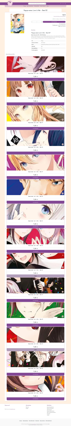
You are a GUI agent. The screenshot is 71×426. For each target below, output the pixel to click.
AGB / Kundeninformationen (51, 412)
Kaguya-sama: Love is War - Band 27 (35, 294)
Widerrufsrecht (49, 409)
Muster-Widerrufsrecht (50, 410)
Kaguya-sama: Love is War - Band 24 (35, 392)
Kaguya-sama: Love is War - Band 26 (35, 270)
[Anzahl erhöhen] (41, 22)
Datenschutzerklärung (50, 407)
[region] (17, 23)
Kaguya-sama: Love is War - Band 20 (35, 196)
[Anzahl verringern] (32, 22)
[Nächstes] (65, 228)
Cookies (48, 414)
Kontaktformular (12, 409)
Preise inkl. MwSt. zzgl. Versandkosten (60, 16)
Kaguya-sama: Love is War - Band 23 (35, 343)
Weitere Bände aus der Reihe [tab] (10, 54)
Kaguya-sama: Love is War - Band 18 (35, 147)
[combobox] (36, 4)
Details (35, 275)
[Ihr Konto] (63, 4)
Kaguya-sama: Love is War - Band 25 (35, 319)
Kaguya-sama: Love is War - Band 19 (35, 171)
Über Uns (27, 407)
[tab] (33, 30)
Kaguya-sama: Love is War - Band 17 (35, 122)
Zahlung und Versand (50, 408)
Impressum (48, 413)
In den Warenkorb (54, 21)
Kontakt (27, 408)
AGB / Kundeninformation (49, 420)
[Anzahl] (37, 22)
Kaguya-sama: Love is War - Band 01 (35, 73)
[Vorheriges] (5, 228)
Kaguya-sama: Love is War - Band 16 (35, 98)
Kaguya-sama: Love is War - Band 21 (35, 220)
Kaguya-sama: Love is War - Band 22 (35, 245)
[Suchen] (45, 4)
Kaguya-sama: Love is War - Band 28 (35, 368)
